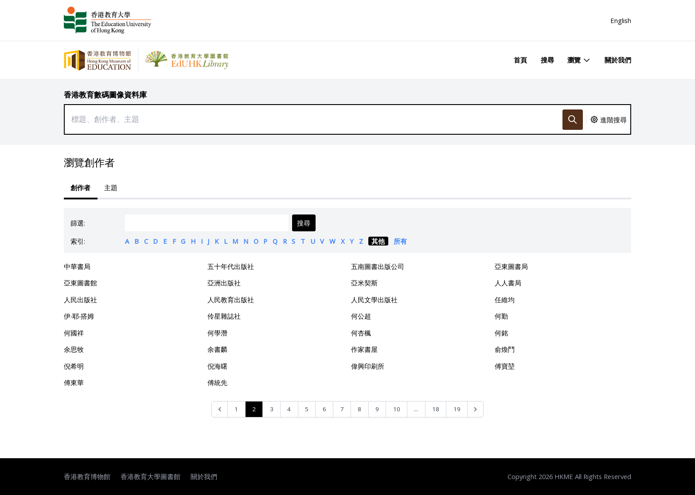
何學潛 (217, 332)
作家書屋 (364, 349)
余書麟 (217, 349)
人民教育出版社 (230, 299)
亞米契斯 (364, 282)
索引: (77, 241)
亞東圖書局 (511, 266)
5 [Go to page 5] (306, 409)
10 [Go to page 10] (396, 409)
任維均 (505, 299)
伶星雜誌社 (224, 316)
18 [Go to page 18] (435, 409)
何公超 (361, 316)
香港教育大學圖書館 (150, 476)
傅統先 (217, 382)
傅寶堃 (505, 366)
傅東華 (74, 382)
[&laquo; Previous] (219, 409)
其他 (378, 241)
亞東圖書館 (80, 282)
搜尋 (547, 59)
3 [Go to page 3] (271, 409)
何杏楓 (361, 332)
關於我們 (618, 59)
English (620, 20)
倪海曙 (217, 366)
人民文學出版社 (374, 299)
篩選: (77, 222)
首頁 (520, 59)
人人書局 (508, 282)
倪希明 (74, 366)
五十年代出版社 (230, 266)
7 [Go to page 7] (342, 409)
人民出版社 (80, 299)
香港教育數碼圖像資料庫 (105, 95)
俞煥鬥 (505, 349)
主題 (110, 187)
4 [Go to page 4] (289, 409)
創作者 (80, 187)
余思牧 (74, 349)
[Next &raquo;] (475, 409)
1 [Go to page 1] (236, 409)
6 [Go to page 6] (324, 409)
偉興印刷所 (367, 366)
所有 (400, 241)
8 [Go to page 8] (359, 409)
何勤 (501, 316)
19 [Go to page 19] (457, 409)
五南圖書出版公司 (377, 266)
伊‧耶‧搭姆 (79, 316)
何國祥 (74, 332)
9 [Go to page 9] (377, 409)
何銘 (501, 332)
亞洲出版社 (224, 282)
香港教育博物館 (87, 476)
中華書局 (77, 266)
